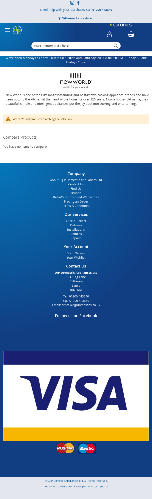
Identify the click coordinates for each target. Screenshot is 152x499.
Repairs (76, 238)
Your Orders (76, 253)
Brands (76, 193)
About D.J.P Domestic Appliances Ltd (76, 180)
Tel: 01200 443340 (76, 296)
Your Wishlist (76, 257)
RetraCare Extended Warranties (76, 197)
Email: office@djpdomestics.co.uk (76, 305)
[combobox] (76, 45)
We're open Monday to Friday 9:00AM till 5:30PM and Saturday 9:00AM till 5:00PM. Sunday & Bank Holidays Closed (76, 60)
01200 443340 (102, 10)
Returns (76, 234)
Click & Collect (76, 221)
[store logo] (18, 30)
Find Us (76, 188)
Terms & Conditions (76, 206)
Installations (76, 229)
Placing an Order (76, 201)
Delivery (76, 225)
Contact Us (76, 184)
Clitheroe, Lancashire (76, 18)
